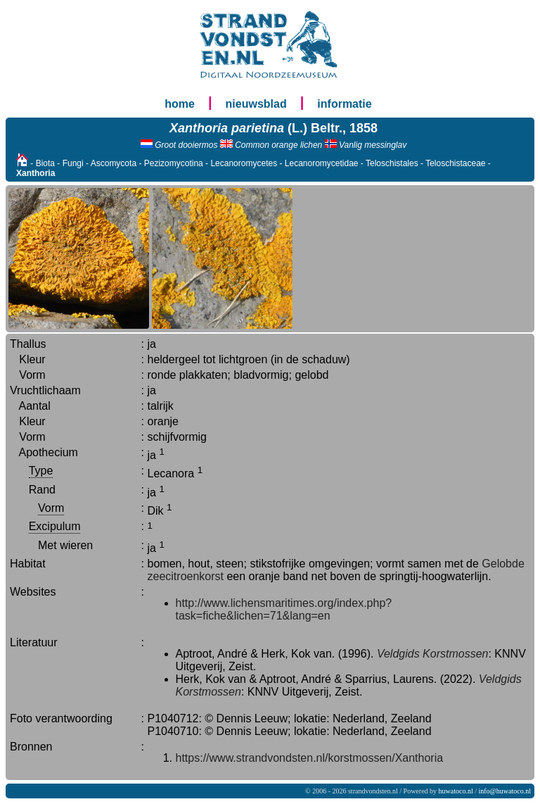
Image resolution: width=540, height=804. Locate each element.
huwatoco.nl (456, 791)
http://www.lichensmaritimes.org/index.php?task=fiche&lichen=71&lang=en (284, 609)
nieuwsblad (256, 104)
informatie (344, 104)
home (180, 104)
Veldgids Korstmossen (433, 654)
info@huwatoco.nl (505, 791)
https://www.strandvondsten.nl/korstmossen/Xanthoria (310, 758)
